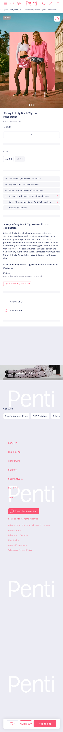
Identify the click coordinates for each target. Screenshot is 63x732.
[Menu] (5, 3)
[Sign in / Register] (51, 3)
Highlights (14, 452)
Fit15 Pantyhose (40, 416)
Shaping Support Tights (16, 416)
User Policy (13, 540)
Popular (12, 443)
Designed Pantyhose (9, 10)
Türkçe (12, 497)
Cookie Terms (14, 530)
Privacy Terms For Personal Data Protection (29, 525)
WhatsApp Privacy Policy (20, 550)
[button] (29, 105)
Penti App (13, 488)
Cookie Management (17, 545)
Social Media (15, 479)
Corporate (14, 461)
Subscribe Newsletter (25, 511)
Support (12, 470)
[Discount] (19, 3)
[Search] (12, 3)
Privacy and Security (18, 535)
